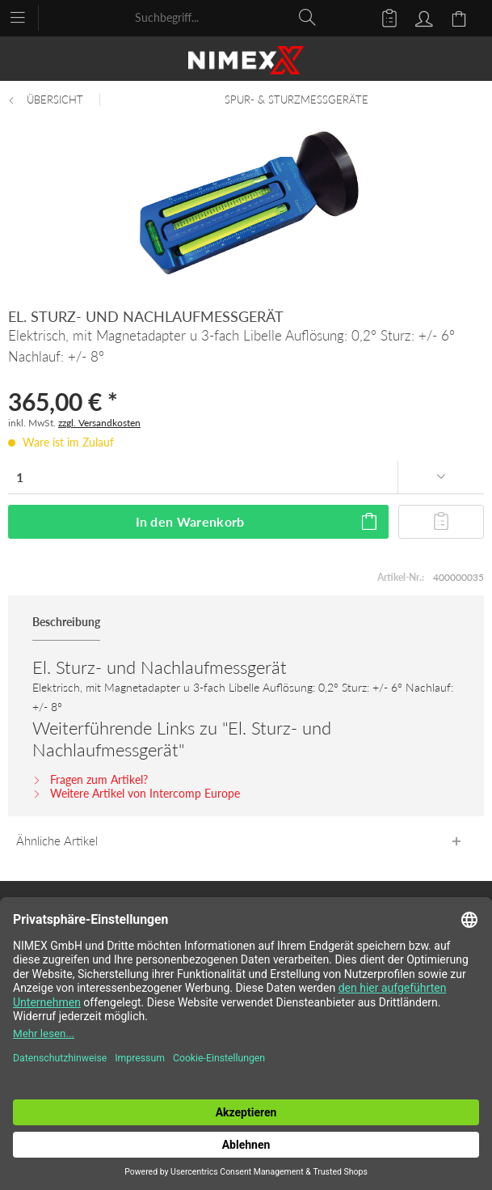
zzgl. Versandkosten (99, 423)
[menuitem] (25, 16)
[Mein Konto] (422, 17)
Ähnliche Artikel (57, 840)
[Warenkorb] (461, 17)
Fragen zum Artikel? (90, 779)
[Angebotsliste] (382, 17)
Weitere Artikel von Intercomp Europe (136, 793)
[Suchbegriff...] (226, 17)
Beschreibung (66, 622)
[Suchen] (308, 17)
